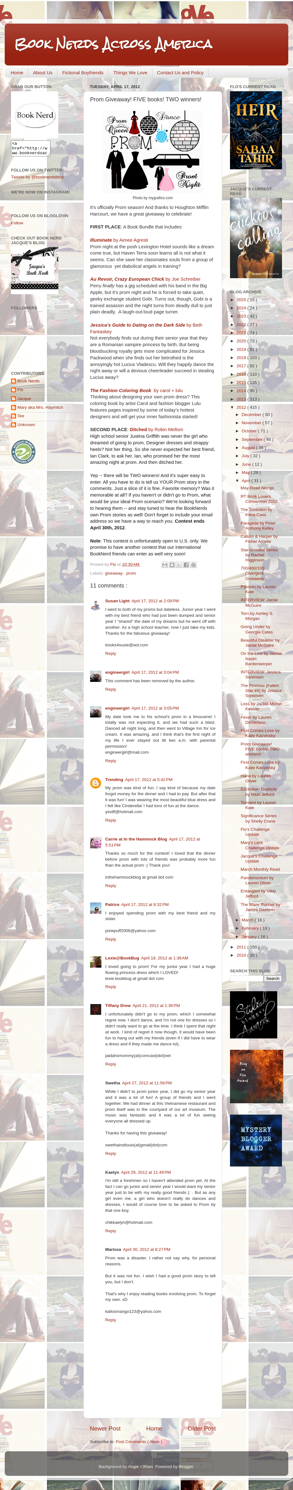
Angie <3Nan (140, 1466)
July (246, 455)
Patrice (112, 904)
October (250, 431)
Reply (110, 653)
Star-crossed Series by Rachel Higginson (259, 555)
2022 (242, 324)
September (253, 439)
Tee (20, 418)
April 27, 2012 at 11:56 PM (147, 1083)
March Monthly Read (260, 869)
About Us (43, 72)
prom (131, 573)
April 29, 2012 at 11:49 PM (146, 1172)
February (251, 928)
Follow (17, 225)
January (250, 936)
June (247, 464)
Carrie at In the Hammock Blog (136, 839)
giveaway (114, 573)
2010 (242, 955)
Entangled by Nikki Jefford (258, 893)
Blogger (186, 1466)
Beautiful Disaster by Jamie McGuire (260, 643)
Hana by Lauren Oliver (256, 778)
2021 (242, 332)
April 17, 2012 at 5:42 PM (148, 779)
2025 (242, 299)
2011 (242, 947)
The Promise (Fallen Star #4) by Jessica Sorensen (261, 690)
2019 (242, 349)
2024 (242, 308)
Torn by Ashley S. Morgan (257, 616)
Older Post (202, 1428)
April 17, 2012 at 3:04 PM (155, 672)
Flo (20, 392)
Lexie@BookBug (122, 958)
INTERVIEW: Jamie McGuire (259, 602)
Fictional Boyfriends (82, 72)
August (249, 447)
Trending (114, 779)
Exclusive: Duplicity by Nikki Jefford (259, 791)
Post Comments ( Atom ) (139, 1441)
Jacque (24, 401)
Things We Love (130, 72)
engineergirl (117, 672)
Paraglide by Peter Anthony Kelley (258, 526)
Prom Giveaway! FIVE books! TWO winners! (260, 749)
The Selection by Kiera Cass (257, 512)
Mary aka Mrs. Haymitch (40, 410)
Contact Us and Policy (180, 72)
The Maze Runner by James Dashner (260, 907)
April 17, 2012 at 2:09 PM (155, 601)
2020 (242, 341)
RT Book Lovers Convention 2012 (259, 499)
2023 (242, 316)
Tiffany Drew (118, 1005)
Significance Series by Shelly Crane (259, 818)
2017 (242, 365)
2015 (242, 382)
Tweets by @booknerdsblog (37, 179)
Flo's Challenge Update (255, 832)
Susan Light (117, 601)
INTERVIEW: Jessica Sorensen (261, 674)
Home (17, 72)
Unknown (26, 427)
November (252, 422)
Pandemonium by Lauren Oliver (257, 880)
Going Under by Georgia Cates (257, 629)
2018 (242, 357)
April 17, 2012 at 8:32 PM (145, 904)
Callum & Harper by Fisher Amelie (259, 539)
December (252, 414)
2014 (242, 390)
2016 (242, 374)
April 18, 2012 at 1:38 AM (164, 958)
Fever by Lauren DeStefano (256, 720)
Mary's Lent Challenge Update (260, 845)
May (246, 472)
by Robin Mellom (156, 429)
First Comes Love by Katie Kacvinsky (260, 733)
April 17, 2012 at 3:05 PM (155, 708)
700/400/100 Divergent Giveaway (252, 573)
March (248, 920)
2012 (242, 407)
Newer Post (105, 1428)
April (246, 480)
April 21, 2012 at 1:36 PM (156, 1005)
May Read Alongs (257, 488)
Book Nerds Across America (113, 44)
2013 (242, 399)
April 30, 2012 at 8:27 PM (146, 1249)
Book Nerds (28, 383)
